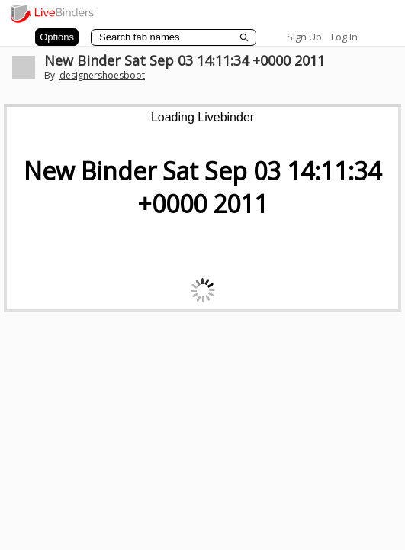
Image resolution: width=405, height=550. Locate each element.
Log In (344, 37)
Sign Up (304, 37)
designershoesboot (102, 75)
